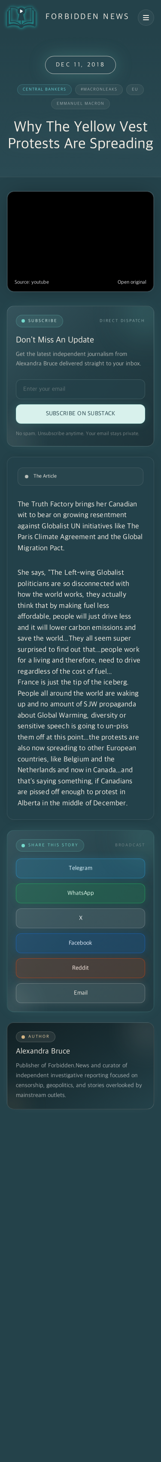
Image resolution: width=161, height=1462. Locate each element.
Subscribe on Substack (80, 413)
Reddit (80, 968)
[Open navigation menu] (146, 17)
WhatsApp (80, 893)
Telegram (80, 868)
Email (81, 993)
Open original (132, 282)
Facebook (80, 943)
